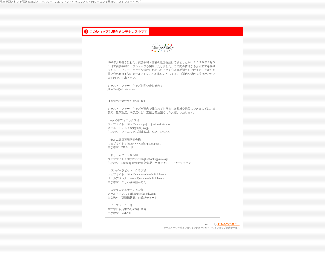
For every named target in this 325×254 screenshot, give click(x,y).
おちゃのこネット (229, 224)
